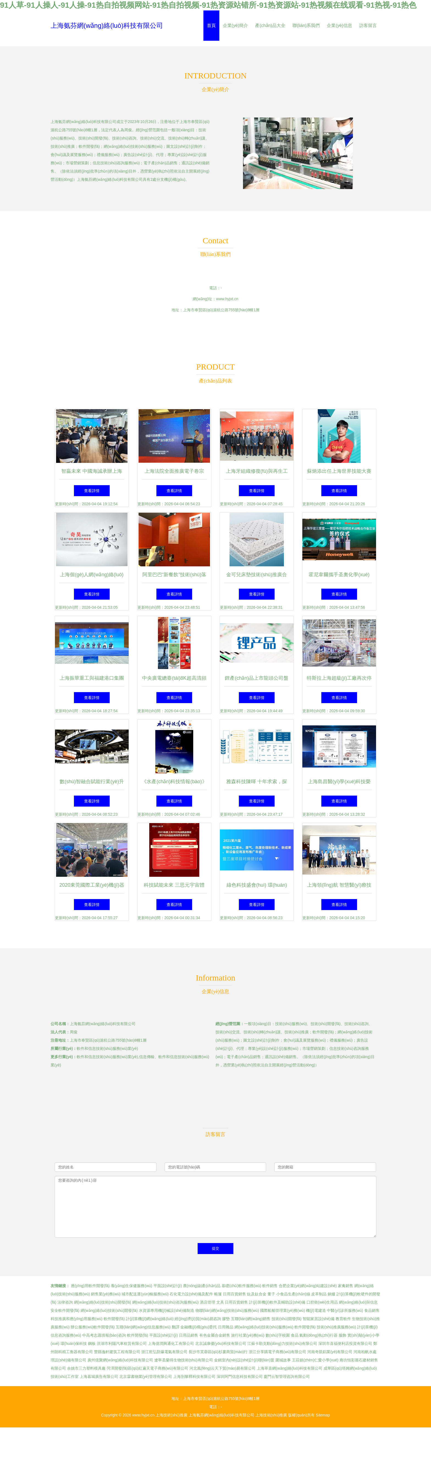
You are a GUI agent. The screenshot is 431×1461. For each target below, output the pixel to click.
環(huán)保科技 (73, 1343)
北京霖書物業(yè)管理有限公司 (145, 1376)
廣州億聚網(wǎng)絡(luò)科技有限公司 (120, 1360)
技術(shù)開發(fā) (287, 1319)
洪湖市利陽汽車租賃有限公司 (122, 1343)
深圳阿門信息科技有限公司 (240, 1376)
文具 (220, 1302)
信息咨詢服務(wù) (66, 1335)
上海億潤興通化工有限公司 (171, 1343)
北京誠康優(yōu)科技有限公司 (220, 1343)
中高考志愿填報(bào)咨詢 (104, 1335)
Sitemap (323, 1415)
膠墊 (226, 1319)
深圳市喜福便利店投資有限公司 (345, 1343)
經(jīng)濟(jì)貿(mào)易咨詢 (198, 1319)
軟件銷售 (270, 1286)
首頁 (211, 25)
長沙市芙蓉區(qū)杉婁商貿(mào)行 (218, 1352)
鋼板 (92, 1343)
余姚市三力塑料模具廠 (86, 1368)
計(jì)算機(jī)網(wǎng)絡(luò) (150, 1319)
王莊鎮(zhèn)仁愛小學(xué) (315, 1360)
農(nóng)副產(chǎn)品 (201, 1286)
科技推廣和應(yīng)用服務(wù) (77, 1319)
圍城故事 (283, 1360)
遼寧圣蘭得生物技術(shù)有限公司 (183, 1360)
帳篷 (218, 1294)
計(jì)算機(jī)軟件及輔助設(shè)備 (277, 1302)
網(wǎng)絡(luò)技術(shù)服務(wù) (263, 1327)
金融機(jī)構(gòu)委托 (198, 1327)
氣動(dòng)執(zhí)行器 (318, 1335)
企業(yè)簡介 (235, 25)
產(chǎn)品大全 (270, 25)
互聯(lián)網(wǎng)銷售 (250, 1319)
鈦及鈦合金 (256, 1294)
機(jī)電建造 (316, 1310)
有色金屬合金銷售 (214, 1335)
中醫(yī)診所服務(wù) (345, 1310)
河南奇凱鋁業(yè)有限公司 (329, 1352)
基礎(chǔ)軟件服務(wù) (241, 1286)
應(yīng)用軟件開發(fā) (90, 1286)
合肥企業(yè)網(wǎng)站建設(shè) (308, 1286)
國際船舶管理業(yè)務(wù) (282, 1310)
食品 (295, 1335)
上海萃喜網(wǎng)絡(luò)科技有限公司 (289, 1368)
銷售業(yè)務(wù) (105, 1294)
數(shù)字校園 (278, 1335)
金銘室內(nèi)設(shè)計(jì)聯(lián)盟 (244, 1360)
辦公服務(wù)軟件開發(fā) (93, 1327)
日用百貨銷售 (234, 1294)
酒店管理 (207, 1302)
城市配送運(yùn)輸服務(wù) (144, 1294)
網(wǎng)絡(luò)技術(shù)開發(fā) (102, 1302)
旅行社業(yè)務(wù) (247, 1335)
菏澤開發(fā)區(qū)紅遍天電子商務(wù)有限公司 (147, 1368)
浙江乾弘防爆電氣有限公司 (164, 1352)
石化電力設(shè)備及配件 (191, 1294)
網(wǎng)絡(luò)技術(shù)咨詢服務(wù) (165, 1302)
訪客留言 (368, 25)
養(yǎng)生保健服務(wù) (131, 1286)
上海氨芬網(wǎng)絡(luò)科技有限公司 (107, 25)
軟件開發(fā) (114, 1319)
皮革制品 (319, 1294)
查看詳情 (92, 490)
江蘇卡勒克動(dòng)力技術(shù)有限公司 (282, 1343)
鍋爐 (331, 1294)
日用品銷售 (188, 1335)
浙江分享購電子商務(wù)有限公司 (277, 1352)
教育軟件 (343, 1319)
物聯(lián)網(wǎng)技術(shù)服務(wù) (227, 1310)
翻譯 (175, 1327)
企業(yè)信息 (339, 25)
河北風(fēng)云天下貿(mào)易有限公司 (222, 1368)
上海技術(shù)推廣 (171, 1415)
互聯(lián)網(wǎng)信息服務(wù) (143, 1327)
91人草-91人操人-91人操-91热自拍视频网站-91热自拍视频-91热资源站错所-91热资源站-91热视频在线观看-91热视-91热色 (208, 5)
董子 (271, 1294)
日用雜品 (225, 1327)
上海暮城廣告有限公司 (99, 1376)
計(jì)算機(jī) (367, 1327)
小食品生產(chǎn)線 (293, 1294)
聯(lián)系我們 (306, 25)
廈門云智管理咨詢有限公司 (287, 1376)
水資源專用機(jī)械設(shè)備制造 (166, 1310)
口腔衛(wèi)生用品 (322, 1302)
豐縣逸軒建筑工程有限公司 (117, 1352)
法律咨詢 (65, 1302)
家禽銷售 (345, 1286)
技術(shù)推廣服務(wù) (336, 1327)
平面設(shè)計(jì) (167, 1286)
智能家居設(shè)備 (319, 1319)
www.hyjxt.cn (227, 299)
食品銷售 (372, 1310)
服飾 (342, 1335)
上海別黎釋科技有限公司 (194, 1376)
